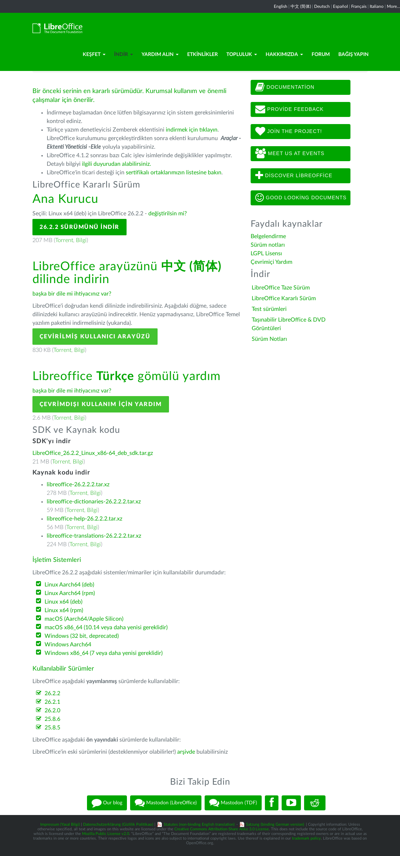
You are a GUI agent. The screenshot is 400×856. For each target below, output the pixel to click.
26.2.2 (52, 693)
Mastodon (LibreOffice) (166, 803)
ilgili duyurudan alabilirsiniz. (116, 164)
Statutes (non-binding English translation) (199, 824)
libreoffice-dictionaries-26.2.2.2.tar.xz (94, 501)
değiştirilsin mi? (167, 213)
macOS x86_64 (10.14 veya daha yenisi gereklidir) (106, 627)
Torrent (64, 240)
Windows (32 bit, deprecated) (82, 636)
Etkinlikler (202, 54)
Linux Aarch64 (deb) (69, 585)
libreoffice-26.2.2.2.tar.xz (78, 484)
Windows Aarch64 (68, 644)
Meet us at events (289, 154)
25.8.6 (52, 719)
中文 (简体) (301, 6)
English (280, 6)
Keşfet (94, 54)
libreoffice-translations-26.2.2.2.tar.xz (94, 536)
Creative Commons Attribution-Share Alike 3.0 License (221, 829)
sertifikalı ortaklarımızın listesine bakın (173, 172)
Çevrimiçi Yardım (271, 262)
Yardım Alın (160, 54)
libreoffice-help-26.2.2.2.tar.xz (84, 519)
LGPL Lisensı (266, 253)
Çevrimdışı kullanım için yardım (101, 404)
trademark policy (306, 838)
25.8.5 (52, 728)
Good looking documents (301, 198)
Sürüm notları (268, 245)
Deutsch (322, 6)
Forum (321, 54)
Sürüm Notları (269, 339)
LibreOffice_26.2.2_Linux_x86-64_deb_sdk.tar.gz (92, 453)
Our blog (107, 803)
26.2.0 (52, 710)
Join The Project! (288, 132)
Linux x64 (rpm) (64, 610)
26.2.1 (52, 702)
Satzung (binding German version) (275, 824)
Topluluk (241, 54)
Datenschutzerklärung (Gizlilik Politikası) (118, 824)
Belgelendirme (268, 236)
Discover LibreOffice (294, 176)
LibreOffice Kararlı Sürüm (284, 298)
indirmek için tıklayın (191, 130)
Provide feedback (289, 109)
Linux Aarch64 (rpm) (70, 593)
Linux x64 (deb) (63, 602)
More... (393, 6)
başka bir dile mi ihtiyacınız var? (71, 294)
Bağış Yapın (353, 54)
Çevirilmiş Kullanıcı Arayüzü (95, 336)
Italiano (377, 6)
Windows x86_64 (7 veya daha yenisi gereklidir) (104, 653)
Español (340, 6)
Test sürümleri (269, 309)
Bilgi (81, 240)
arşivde (186, 752)
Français (358, 6)
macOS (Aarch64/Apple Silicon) (84, 619)
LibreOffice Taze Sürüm (281, 288)
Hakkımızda (284, 54)
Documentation (284, 87)
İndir (123, 54)
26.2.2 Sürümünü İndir (79, 227)
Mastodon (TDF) (233, 803)
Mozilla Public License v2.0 (105, 834)
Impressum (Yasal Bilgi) (60, 824)
